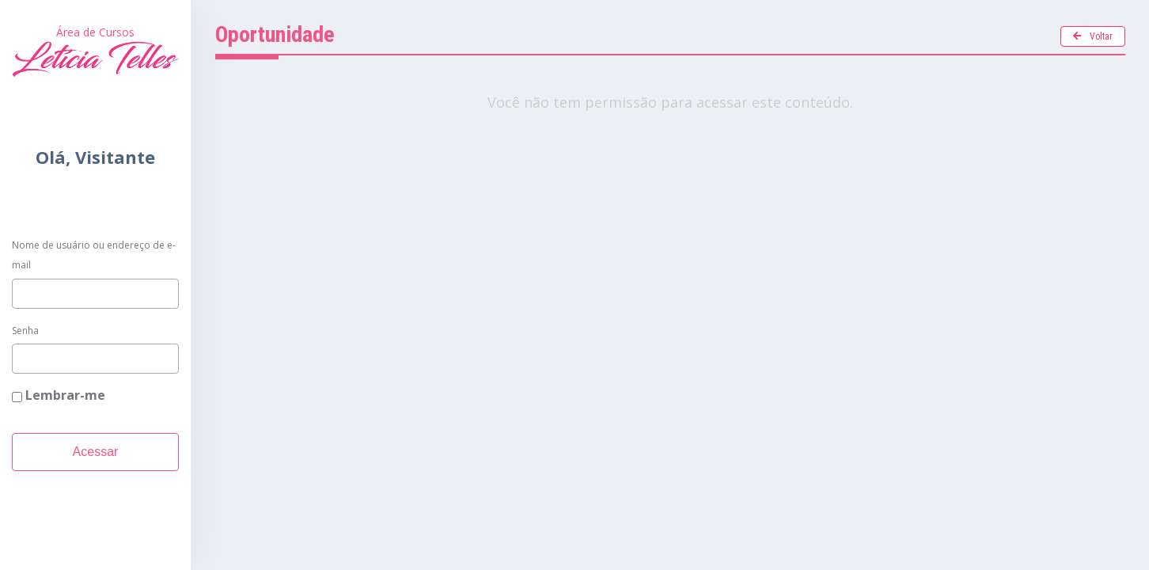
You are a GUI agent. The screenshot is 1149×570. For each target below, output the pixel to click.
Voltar (1093, 36)
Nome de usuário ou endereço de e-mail (94, 255)
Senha (25, 330)
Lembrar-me (58, 395)
